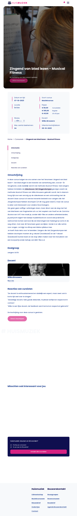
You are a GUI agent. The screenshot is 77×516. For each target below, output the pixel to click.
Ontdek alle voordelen (38, 452)
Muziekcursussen (38, 499)
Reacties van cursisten (19, 168)
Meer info (11, 281)
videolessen (38, 189)
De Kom (17, 107)
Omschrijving (15, 153)
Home (10, 139)
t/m (19, 121)
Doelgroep (15, 158)
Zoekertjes (36, 507)
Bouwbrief (51, 503)
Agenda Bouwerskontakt (57, 507)
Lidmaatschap (37, 495)
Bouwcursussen (53, 499)
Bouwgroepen (53, 495)
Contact (35, 511)
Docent (13, 163)
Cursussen (19, 139)
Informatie (15, 148)
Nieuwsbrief (36, 503)
